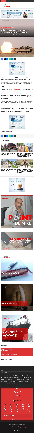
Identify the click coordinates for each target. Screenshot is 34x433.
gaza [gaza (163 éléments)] (8, 379)
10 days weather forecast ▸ (17, 419)
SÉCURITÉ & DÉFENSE (10, 27)
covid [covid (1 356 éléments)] (27, 375)
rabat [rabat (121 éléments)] (26, 381)
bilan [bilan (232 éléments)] (8, 375)
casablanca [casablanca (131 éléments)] (14, 375)
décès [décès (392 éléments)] (14, 377)
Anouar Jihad (4, 34)
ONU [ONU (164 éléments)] (10, 381)
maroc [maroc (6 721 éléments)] (18, 379)
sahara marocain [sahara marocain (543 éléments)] (24, 383)
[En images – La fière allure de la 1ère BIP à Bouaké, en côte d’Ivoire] (9, 147)
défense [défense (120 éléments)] (19, 377)
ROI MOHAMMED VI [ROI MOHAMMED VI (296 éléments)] (5, 383)
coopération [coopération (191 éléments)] (20, 375)
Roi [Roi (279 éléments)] (31, 381)
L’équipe (18, 426)
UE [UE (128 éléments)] (30, 383)
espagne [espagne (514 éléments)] (25, 377)
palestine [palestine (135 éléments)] (15, 381)
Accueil (2, 20)
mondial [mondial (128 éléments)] (23, 379)
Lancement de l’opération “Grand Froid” (13, 1)
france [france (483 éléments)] (3, 379)
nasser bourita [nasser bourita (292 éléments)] (4, 381)
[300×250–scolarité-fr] (17, 68)
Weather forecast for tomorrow (8, 415)
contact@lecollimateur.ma (8, 349)
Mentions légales (23, 426)
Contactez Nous (30, 426)
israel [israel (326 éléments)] (12, 379)
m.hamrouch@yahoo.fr (5, 350)
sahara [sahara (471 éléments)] (17, 383)
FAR (4, 131)
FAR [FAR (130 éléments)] (29, 377)
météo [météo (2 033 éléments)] (29, 379)
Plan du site (8, 427)
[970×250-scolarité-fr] (17, 13)
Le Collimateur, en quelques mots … (10, 426)
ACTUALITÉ (7, 20)
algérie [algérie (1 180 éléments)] (3, 375)
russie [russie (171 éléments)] (12, 383)
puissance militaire (9, 131)
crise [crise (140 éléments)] (9, 377)
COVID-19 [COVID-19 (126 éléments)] (3, 377)
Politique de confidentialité (14, 427)
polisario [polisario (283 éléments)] (21, 381)
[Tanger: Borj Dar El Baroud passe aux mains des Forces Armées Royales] (9, 163)
